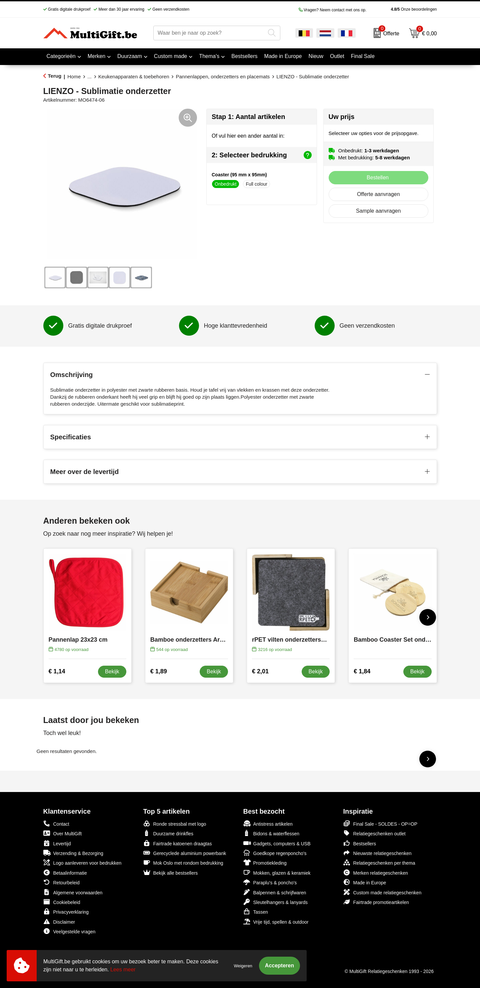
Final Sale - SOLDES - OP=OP (380, 823)
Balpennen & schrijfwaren (274, 892)
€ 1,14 (57, 671)
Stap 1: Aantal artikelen (248, 116)
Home (74, 76)
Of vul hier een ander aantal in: (248, 136)
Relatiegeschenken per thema (379, 862)
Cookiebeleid (61, 902)
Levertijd (57, 843)
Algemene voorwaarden (73, 892)
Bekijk (112, 671)
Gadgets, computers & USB (277, 843)
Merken (96, 56)
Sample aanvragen (378, 211)
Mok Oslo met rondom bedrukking (183, 862)
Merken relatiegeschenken (375, 872)
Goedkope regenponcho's (275, 853)
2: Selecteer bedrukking (262, 155)
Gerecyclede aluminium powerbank (184, 853)
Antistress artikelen (268, 823)
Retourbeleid (61, 882)
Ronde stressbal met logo (174, 823)
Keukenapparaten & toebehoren (133, 76)
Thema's (209, 56)
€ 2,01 (260, 671)
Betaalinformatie (65, 872)
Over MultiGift (62, 833)
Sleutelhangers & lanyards (275, 902)
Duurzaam (129, 56)
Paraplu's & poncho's (270, 882)
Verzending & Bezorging (73, 853)
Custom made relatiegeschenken (382, 892)
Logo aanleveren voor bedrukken (82, 862)
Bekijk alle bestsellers (170, 872)
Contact (56, 824)
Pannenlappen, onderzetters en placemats (223, 76)
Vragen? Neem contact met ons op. (333, 10)
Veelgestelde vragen (69, 931)
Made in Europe (364, 882)
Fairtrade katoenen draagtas (177, 843)
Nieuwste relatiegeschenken (377, 853)
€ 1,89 (158, 671)
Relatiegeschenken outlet (374, 833)
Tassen (255, 911)
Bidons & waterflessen (271, 833)
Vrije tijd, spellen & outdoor (276, 921)
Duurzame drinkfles (168, 833)
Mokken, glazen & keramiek (277, 872)
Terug (55, 76)
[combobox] (209, 33)
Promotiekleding (265, 862)
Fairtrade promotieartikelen (376, 902)
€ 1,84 (362, 671)
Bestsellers (359, 843)
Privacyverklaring (66, 911)
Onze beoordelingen (403, 9)
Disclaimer (59, 921)
